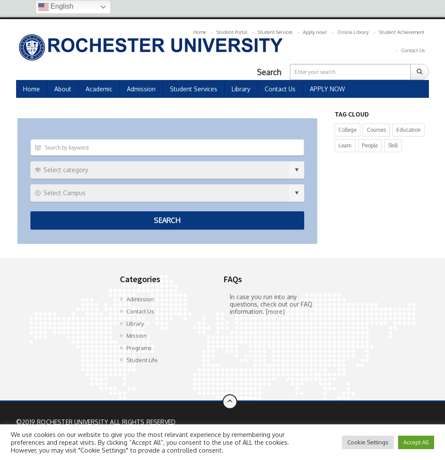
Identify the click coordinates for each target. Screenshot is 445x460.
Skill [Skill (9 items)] (393, 145)
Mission (136, 335)
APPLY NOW (327, 89)
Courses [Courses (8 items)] (376, 130)
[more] (275, 311)
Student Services (275, 32)
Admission (141, 89)
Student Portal (231, 32)
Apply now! (315, 32)
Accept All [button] (416, 442)
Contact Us (413, 50)
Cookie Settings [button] (368, 442)
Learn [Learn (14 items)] (345, 145)
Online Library (353, 32)
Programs (139, 347)
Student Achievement (402, 32)
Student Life (142, 360)
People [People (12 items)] (370, 145)
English (55, 7)
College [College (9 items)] (347, 130)
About (62, 89)
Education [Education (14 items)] (408, 130)
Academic (99, 89)
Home (199, 32)
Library (241, 89)
